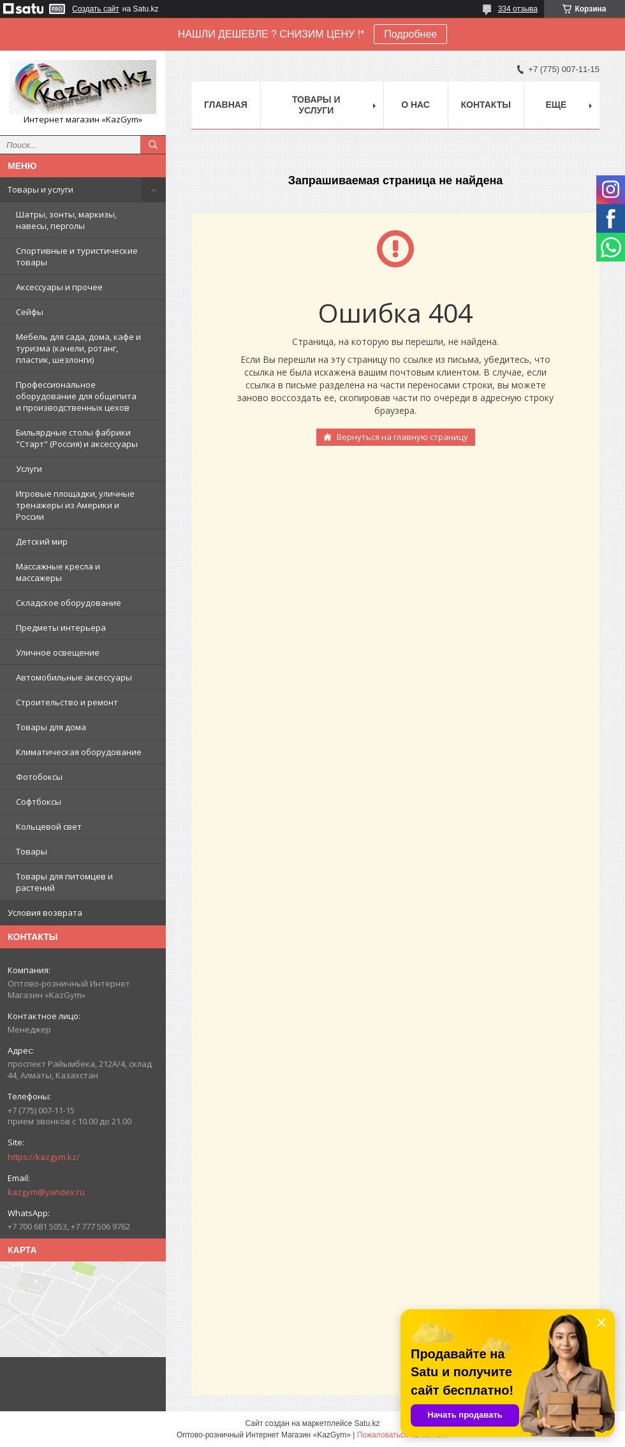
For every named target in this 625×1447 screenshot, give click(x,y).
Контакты (486, 104)
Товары (31, 851)
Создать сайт (95, 8)
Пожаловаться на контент (402, 1434)
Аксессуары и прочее (59, 287)
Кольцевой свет (49, 826)
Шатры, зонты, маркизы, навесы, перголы (66, 220)
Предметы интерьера (61, 627)
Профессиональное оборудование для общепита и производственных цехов (76, 396)
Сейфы (29, 312)
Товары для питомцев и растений (64, 881)
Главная (225, 104)
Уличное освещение (57, 652)
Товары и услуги (40, 189)
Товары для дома (51, 727)
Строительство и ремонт (67, 702)
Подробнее (410, 34)
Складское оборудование (68, 602)
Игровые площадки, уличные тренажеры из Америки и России (75, 505)
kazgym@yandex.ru (46, 1192)
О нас (415, 104)
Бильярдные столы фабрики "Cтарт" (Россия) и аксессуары (77, 438)
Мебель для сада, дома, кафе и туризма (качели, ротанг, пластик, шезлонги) (78, 348)
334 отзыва (518, 8)
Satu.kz (366, 1423)
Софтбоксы (38, 801)
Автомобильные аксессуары (74, 677)
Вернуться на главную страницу (402, 437)
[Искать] (153, 144)
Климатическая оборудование (79, 752)
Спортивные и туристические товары (77, 256)
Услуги (29, 468)
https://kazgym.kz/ (44, 1157)
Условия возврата (45, 912)
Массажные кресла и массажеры (58, 572)
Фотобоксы (39, 776)
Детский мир (42, 541)
